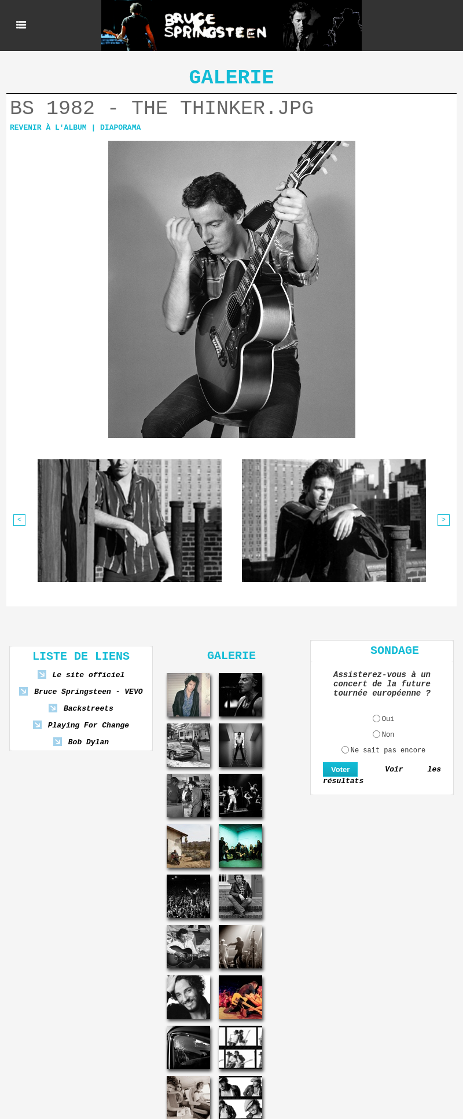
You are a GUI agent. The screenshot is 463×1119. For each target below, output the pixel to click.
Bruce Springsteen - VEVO (88, 692)
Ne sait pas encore (388, 751)
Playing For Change (88, 725)
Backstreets (88, 708)
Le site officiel (88, 675)
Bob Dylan (88, 742)
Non (388, 735)
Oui (388, 719)
